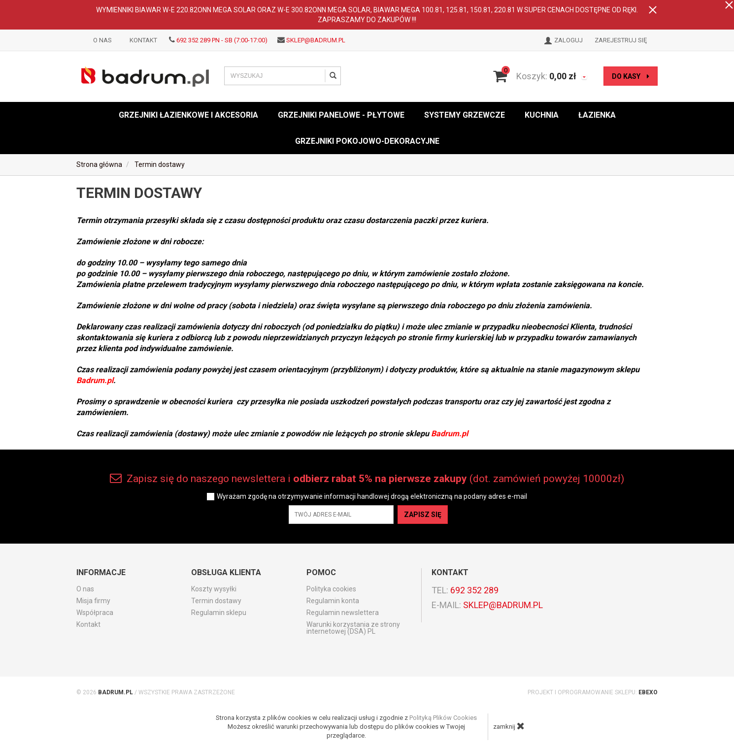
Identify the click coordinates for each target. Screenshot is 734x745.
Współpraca (94, 612)
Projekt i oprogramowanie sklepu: (593, 692)
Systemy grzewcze (464, 115)
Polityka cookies (331, 589)
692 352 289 (474, 590)
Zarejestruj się (621, 40)
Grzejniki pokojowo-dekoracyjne (367, 141)
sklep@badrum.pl (315, 40)
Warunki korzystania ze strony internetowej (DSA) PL (353, 627)
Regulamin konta (332, 601)
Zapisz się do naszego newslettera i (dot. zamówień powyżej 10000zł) (367, 478)
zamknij (509, 726)
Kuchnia (541, 115)
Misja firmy (93, 601)
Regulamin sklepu (218, 612)
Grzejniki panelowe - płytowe (341, 115)
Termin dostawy (216, 601)
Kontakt (143, 40)
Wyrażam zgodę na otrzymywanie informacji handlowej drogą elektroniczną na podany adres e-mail (372, 496)
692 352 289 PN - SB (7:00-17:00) (221, 40)
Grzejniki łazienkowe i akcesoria (188, 115)
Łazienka (597, 115)
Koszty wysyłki (213, 589)
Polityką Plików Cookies (443, 717)
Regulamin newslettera (342, 612)
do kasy (630, 76)
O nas (102, 40)
